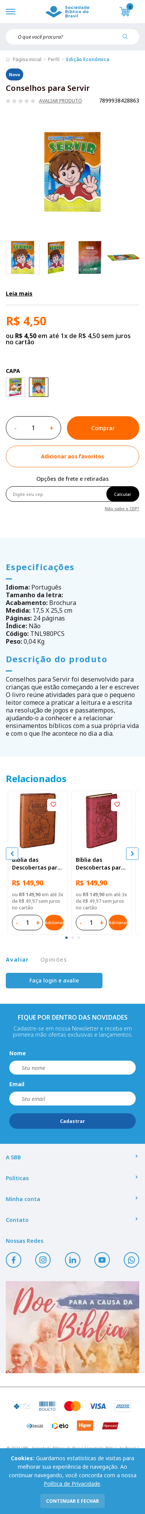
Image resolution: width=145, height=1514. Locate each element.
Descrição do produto (56, 659)
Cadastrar (72, 1121)
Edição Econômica (87, 59)
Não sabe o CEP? (122, 508)
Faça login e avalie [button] (54, 980)
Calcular (122, 494)
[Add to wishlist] (72, 456)
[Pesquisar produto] (128, 39)
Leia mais (19, 293)
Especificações (40, 566)
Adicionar (54, 922)
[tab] (66, 937)
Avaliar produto (60, 101)
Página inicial (27, 59)
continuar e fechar (72, 1501)
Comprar (103, 428)
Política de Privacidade (72, 1483)
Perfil (54, 59)
